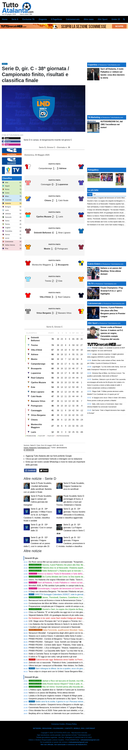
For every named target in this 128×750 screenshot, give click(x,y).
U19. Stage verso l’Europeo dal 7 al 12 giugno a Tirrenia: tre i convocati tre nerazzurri (66, 621)
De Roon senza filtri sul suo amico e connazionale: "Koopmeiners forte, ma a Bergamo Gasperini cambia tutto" (77, 562)
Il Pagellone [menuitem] (56, 19)
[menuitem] (124, 19)
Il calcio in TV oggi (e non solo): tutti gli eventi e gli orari (53, 657)
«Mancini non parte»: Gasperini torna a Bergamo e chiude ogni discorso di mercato (65, 704)
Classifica (7, 178)
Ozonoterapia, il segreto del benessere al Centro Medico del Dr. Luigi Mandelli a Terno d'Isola (74, 588)
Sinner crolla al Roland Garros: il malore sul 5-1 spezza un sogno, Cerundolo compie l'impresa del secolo (111, 333)
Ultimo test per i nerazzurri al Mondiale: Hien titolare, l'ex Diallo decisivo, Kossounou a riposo (69, 665)
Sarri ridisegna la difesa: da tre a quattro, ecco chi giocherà (58, 668)
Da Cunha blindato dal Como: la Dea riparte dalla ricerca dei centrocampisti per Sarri (72, 577)
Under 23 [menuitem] (116, 19)
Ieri (94, 194)
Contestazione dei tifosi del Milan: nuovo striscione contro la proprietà (59, 603)
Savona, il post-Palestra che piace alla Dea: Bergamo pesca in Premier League (70, 565)
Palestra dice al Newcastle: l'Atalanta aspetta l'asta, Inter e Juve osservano (69, 568)
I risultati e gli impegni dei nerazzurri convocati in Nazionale (54, 627)
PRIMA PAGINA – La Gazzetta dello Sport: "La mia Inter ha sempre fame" (61, 651)
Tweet (44, 470)
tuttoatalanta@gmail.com (90, 740)
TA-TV (91, 284)
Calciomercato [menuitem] (73, 19)
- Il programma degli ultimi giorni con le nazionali (58, 633)
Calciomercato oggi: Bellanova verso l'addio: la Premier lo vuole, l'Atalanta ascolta (68, 660)
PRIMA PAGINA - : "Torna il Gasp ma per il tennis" (59, 639)
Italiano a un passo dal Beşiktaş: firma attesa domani (52, 693)
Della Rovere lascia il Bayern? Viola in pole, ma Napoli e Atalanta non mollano (69, 684)
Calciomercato (94, 303)
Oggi (89, 194)
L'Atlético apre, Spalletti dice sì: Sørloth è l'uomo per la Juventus (57, 690)
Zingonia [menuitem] (43, 19)
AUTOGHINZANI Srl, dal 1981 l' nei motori (111, 124)
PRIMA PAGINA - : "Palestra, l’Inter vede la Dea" (58, 645)
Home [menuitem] (4, 19)
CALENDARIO (58, 728)
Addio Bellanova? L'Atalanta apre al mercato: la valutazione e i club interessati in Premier (74, 571)
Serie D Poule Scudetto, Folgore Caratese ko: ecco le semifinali (74, 486)
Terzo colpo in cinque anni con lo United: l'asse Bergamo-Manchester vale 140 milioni (66, 671)
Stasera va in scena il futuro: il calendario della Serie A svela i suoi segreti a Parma (65, 636)
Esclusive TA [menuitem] (28, 19)
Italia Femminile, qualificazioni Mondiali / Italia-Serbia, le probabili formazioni (69, 630)
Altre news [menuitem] (89, 19)
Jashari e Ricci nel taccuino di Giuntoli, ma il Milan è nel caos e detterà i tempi (69, 681)
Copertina (92, 65)
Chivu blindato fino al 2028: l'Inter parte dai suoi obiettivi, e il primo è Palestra (62, 710)
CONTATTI (68, 728)
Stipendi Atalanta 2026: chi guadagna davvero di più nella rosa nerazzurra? (61, 615)
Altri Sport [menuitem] (102, 19)
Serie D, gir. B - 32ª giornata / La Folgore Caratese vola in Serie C (74, 528)
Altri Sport (92, 323)
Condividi (30, 470)
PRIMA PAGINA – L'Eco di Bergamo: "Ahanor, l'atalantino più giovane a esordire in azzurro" (69, 648)
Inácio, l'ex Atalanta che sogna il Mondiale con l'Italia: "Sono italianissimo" (61, 580)
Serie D (32, 445)
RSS (82, 728)
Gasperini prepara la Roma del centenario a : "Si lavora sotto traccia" (63, 699)
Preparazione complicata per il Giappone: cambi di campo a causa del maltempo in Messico (69, 606)
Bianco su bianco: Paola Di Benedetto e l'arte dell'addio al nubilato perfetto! (66, 574)
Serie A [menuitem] (15, 19)
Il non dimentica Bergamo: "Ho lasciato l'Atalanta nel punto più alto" (61, 591)
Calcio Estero (94, 264)
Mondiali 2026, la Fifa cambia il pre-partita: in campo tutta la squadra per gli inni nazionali (67, 586)
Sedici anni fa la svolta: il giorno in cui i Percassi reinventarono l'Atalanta (63, 702)
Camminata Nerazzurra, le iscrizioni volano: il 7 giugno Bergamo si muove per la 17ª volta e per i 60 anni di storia (78, 707)
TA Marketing (94, 117)
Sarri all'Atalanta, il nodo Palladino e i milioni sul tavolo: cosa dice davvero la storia (69, 583)
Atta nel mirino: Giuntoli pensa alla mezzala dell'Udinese (60, 687)
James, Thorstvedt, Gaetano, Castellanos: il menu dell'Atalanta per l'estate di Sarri (71, 597)
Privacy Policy (71, 724)
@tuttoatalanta (62, 448)
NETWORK (37, 728)
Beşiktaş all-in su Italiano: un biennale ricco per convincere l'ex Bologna (60, 713)
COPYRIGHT (90, 728)
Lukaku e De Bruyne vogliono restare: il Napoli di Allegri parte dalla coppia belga (64, 696)
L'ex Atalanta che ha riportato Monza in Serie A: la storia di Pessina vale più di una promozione (70, 624)
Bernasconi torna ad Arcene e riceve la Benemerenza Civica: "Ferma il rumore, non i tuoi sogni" (70, 600)
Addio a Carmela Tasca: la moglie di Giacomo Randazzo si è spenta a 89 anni (62, 654)
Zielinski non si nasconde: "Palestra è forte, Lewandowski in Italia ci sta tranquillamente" (67, 663)
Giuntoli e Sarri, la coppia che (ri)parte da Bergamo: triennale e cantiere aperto (70, 609)
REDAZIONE (47, 728)
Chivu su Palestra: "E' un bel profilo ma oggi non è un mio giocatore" (58, 612)
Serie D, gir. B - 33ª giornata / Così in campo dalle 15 (41, 528)
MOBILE (77, 728)
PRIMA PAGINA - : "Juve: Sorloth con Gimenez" (54, 642)
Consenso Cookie (58, 724)
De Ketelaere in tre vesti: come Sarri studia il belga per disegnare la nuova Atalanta (65, 618)
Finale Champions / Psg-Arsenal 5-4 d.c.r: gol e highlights (111, 291)
